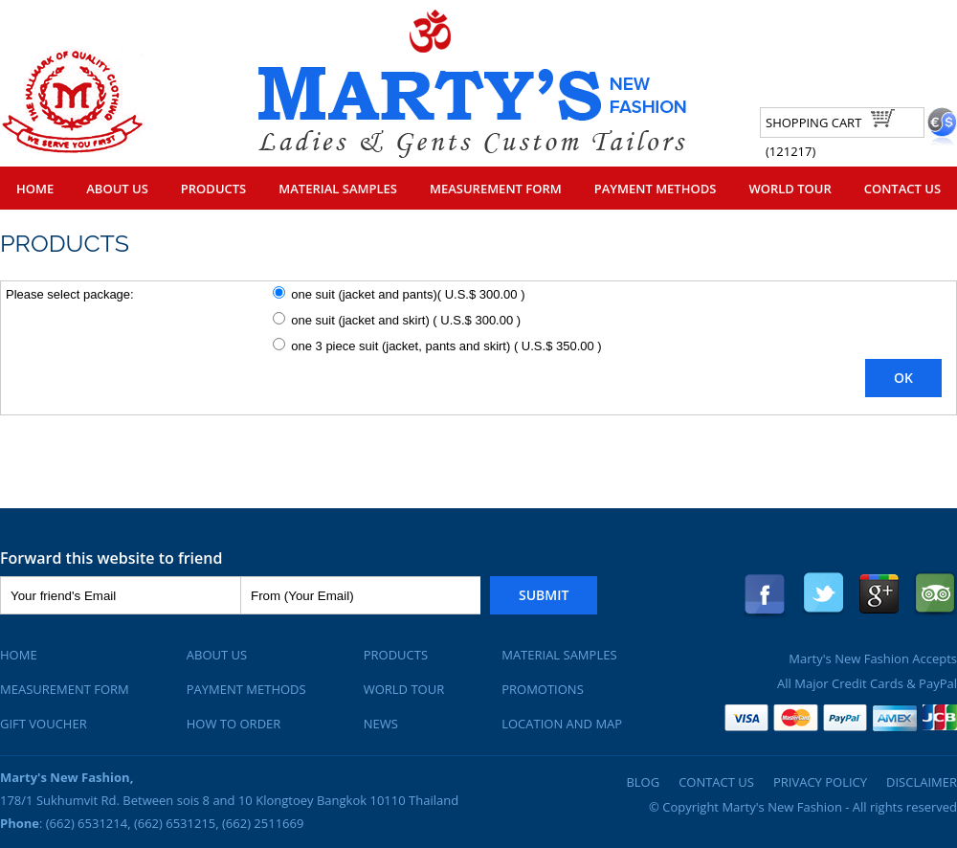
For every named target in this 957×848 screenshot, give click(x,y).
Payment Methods (655, 188)
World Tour (789, 188)
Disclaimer (921, 782)
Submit (543, 595)
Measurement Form (496, 188)
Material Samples (337, 188)
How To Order (234, 723)
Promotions (542, 689)
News (381, 723)
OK (903, 377)
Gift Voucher (43, 723)
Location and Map (561, 723)
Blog (642, 782)
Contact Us (902, 188)
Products (213, 188)
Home (35, 188)
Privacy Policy (820, 782)
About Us (117, 188)
